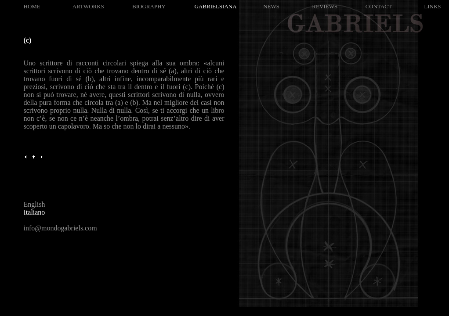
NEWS (271, 6)
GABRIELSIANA (216, 6)
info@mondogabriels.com (60, 228)
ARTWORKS (88, 6)
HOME (32, 6)
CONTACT (379, 6)
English (34, 204)
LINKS (432, 6)
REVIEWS (324, 6)
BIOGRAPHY (149, 6)
